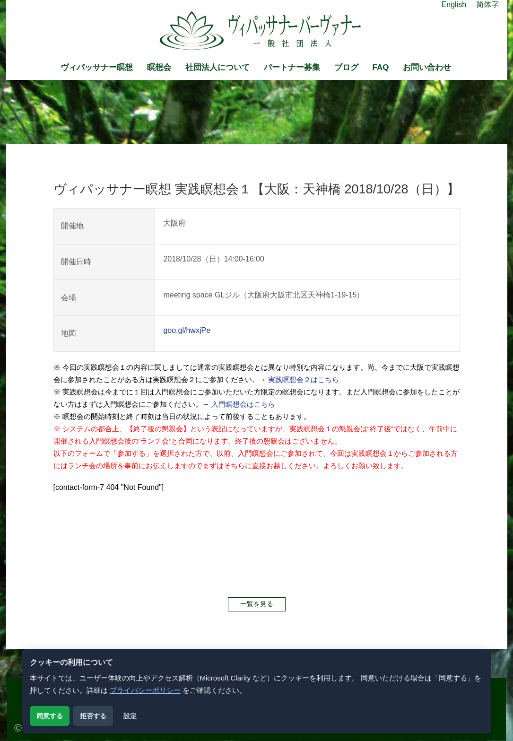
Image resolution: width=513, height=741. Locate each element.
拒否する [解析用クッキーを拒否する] (93, 716)
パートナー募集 (292, 67)
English (454, 4)
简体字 (487, 4)
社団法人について (217, 67)
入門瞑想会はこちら (243, 404)
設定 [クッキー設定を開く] (130, 716)
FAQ (381, 67)
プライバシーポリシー (145, 690)
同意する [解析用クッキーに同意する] (49, 716)
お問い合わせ (427, 67)
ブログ (346, 67)
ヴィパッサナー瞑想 (97, 67)
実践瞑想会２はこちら (303, 379)
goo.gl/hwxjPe (186, 330)
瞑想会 (159, 67)
